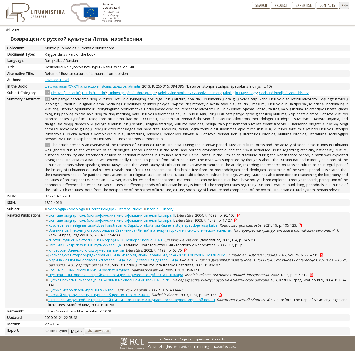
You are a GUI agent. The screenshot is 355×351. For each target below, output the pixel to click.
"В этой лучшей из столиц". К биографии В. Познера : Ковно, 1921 (105, 240)
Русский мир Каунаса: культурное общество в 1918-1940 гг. (99, 294)
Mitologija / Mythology (240, 93)
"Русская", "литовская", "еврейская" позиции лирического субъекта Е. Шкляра (115, 275)
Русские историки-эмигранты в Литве (80, 290)
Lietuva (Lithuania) (65, 93)
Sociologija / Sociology (66, 209)
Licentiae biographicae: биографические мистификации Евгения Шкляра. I (111, 220)
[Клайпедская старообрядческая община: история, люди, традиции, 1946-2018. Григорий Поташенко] (137, 255)
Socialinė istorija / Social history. (284, 93)
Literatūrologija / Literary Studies (116, 209)
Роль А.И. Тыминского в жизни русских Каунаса (89, 270)
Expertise (303, 5)
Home (14, 29)
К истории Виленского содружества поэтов (86, 250)
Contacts (327, 5)
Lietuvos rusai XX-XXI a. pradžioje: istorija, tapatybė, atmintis (93, 86)
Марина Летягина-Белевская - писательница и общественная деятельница (113, 260)
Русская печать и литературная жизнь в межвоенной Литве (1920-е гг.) (109, 280)
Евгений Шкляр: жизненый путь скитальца (84, 245)
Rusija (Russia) (94, 93)
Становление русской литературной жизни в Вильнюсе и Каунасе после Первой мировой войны (131, 299)
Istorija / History (160, 209)
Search (261, 5)
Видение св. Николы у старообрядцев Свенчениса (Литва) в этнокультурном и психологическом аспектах (140, 230)
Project (281, 5)
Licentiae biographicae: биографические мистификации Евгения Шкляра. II (111, 215)
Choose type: (56, 330)
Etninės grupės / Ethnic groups (132, 93)
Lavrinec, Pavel (57, 80)
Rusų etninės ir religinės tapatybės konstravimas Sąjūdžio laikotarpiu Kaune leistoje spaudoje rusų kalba (133, 225)
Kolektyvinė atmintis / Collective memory (189, 93)
